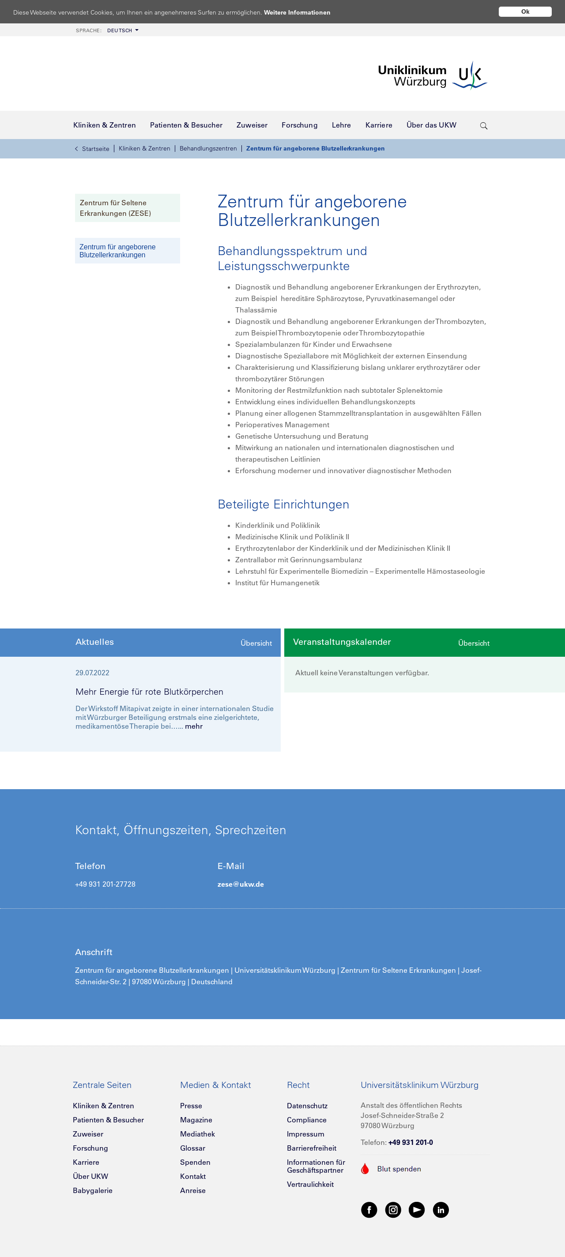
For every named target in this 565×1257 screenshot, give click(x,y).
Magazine (196, 1119)
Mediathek (197, 1133)
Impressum (305, 1133)
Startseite (92, 149)
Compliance (307, 1119)
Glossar (192, 1148)
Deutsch (104, 30)
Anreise (193, 1190)
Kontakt (193, 1176)
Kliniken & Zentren (144, 148)
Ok (525, 11)
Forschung (90, 1148)
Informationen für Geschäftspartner (316, 1166)
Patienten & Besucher (108, 1119)
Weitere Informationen (305, 12)
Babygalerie (93, 1190)
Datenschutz (307, 1105)
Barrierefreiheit (311, 1148)
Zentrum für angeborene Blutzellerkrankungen (315, 148)
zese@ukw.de (241, 884)
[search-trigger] (484, 125)
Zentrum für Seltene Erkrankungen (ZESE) (115, 208)
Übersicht (256, 643)
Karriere (86, 1162)
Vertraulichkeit (310, 1184)
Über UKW (90, 1176)
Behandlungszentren (208, 148)
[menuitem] (106, 29)
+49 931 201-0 (410, 1142)
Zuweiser (88, 1133)
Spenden (195, 1162)
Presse (191, 1105)
